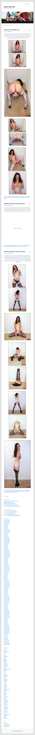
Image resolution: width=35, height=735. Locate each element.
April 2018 (6, 562)
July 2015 (5, 604)
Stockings (22, 196)
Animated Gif (6, 651)
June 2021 (6, 527)
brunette (9, 197)
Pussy (25, 490)
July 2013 (5, 634)
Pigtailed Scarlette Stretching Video (14, 203)
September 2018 (7, 556)
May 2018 (5, 561)
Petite (22, 490)
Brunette (14, 196)
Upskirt (18, 245)
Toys (5, 713)
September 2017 (7, 571)
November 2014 (7, 614)
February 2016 (6, 595)
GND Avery (12, 197)
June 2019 (6, 546)
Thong (25, 196)
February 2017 (6, 580)
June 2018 (6, 560)
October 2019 (6, 541)
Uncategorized (6, 714)
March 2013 (6, 639)
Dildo (5, 667)
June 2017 (6, 575)
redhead (15, 246)
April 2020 (6, 535)
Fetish (5, 674)
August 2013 (6, 633)
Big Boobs (10, 196)
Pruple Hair (6, 696)
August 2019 (6, 543)
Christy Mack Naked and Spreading (13, 515)
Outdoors (5, 690)
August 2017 (6, 572)
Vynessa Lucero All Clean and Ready (10, 501)
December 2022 (7, 519)
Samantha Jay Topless (11, 510)
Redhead (15, 245)
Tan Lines (6, 709)
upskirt (20, 246)
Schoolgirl (6, 700)
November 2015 (7, 599)
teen (25, 197)
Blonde (5, 659)
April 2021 (6, 528)
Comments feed (7, 725)
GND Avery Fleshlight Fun (11, 29)
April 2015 (6, 608)
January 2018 (6, 566)
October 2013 (6, 630)
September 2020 (7, 532)
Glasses (5, 676)
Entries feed (6, 723)
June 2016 (6, 590)
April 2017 (6, 577)
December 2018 (7, 552)
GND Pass (16, 197)
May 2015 (5, 606)
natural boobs (26, 491)
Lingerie (5, 685)
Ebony (5, 670)
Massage (5, 686)
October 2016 (6, 585)
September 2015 (7, 601)
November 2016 (7, 584)
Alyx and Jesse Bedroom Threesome (11, 504)
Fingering (5, 675)
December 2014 (7, 613)
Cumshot (5, 666)
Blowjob (5, 660)
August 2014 (6, 618)
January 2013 (6, 642)
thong (11, 492)
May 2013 (5, 637)
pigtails (12, 246)
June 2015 (6, 605)
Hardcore (5, 679)
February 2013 (6, 640)
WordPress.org (7, 726)
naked (23, 491)
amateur (26, 245)
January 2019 (6, 551)
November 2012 (7, 644)
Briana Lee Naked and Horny (12, 511)
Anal (5, 650)
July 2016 (5, 589)
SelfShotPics (6, 701)
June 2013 (6, 635)
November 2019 (7, 540)
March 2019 (6, 548)
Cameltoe (5, 664)
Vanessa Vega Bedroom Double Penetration (12, 506)
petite (5, 492)
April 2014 (6, 623)
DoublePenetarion (7, 669)
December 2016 (7, 582)
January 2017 (6, 581)
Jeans (5, 681)
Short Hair (6, 704)
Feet (5, 672)
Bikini (5, 657)
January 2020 (6, 537)
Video (21, 245)
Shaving (5, 703)
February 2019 (6, 550)
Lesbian (5, 684)
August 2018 (6, 557)
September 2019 (7, 542)
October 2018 (6, 555)
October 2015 (6, 600)
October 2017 (6, 570)
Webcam (5, 718)
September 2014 (7, 616)
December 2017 (7, 567)
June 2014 (6, 620)
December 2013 (7, 628)
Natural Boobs (18, 490)
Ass (7, 196)
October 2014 (6, 615)
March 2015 (6, 609)
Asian (5, 652)
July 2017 (5, 574)
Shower (5, 705)
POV (5, 695)
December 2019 (7, 538)
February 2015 (6, 610)
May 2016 (5, 591)
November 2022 (7, 521)
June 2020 (6, 533)
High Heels (18, 196)
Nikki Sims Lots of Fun (12, 514)
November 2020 (7, 531)
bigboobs (5, 197)
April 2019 (6, 547)
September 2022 (7, 522)
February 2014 (6, 625)
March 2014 (6, 624)
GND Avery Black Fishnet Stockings (14, 251)
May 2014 (5, 621)
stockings (23, 197)
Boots (5, 661)
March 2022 (6, 526)
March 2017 (6, 579)
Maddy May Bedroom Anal (9, 502)
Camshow (6, 665)
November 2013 (7, 629)
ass (29, 196)
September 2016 (7, 586)
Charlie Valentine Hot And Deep (10, 503)
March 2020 (6, 536)
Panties (5, 691)
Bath (5, 655)
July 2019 (5, 545)
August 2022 (6, 523)
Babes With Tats (9, 7)
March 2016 (6, 594)
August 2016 (6, 587)
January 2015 (6, 611)
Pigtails (12, 245)
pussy (20, 197)
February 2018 (6, 565)
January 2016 (6, 596)
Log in (5, 722)
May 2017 (5, 576)
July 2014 (5, 619)
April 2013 (6, 638)
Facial (5, 671)
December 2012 (7, 643)
